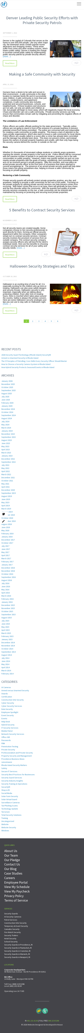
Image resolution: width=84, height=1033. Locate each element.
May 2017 (5, 552)
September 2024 (8, 415)
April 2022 (5, 471)
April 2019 (5, 505)
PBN (3, 743)
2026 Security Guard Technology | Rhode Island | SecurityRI (26, 355)
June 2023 (5, 443)
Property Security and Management (16, 756)
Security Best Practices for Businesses (18, 774)
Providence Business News (12, 759)
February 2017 (7, 561)
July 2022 (5, 465)
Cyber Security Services (11, 706)
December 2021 (8, 477)
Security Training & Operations (14, 784)
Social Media (6, 793)
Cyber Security (7, 703)
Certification (6, 696)
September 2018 (8, 521)
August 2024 (6, 418)
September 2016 (8, 577)
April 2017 (5, 555)
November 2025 (8, 384)
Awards (4, 693)
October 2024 (7, 412)
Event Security (7, 715)
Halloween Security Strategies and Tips (42, 266)
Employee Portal (16, 882)
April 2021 (5, 487)
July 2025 (5, 396)
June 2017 (5, 549)
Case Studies (13, 873)
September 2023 (8, 437)
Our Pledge (12, 860)
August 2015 (6, 617)
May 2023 (5, 446)
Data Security (7, 709)
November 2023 (8, 434)
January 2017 (7, 564)
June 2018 (5, 527)
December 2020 (8, 490)
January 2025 (7, 406)
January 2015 (7, 639)
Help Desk (5, 721)
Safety (4, 768)
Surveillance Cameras (10, 802)
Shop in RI (5, 790)
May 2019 (5, 502)
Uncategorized (7, 821)
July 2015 (5, 620)
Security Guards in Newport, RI (17, 957)
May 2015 (5, 627)
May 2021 (5, 483)
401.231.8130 (32, 1020)
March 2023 (6, 452)
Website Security (8, 827)
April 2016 (5, 592)
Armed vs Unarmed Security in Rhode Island (19, 358)
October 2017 (7, 543)
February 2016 (7, 599)
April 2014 (5, 667)
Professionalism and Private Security (17, 752)
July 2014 (5, 658)
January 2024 (7, 431)
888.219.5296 (53, 1020)
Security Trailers (11, 935)
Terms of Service (16, 900)
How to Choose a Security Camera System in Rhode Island (25, 364)
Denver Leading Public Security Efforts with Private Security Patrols (42, 20)
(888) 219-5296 (18, 984)
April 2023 (5, 449)
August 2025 (6, 393)
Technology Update (9, 808)
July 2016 (5, 583)
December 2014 (8, 642)
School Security (11, 941)
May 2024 (5, 424)
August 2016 (6, 580)
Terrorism (5, 812)
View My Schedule (17, 887)
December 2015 (8, 605)
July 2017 (5, 546)
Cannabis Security (11, 929)
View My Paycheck (17, 891)
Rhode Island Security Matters (14, 765)
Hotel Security (10, 938)
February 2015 (7, 636)
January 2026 (7, 381)
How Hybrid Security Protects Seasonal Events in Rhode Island (27, 367)
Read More (9, 63)
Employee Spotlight (9, 712)
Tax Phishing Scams (9, 805)
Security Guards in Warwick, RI (17, 954)
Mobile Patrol (7, 731)
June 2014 (5, 661)
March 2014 (6, 670)
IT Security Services (9, 728)
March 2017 (6, 558)
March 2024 (6, 427)
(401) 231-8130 (16, 986)
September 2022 (8, 462)
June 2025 (5, 399)
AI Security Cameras (12, 916)
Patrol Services (10, 920)
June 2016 (5, 586)
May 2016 (5, 589)
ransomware (6, 762)
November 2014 (8, 645)
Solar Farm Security (9, 796)
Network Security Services (12, 734)
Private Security (8, 749)
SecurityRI (5, 787)
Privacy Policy (14, 896)
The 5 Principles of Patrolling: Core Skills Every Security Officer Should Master (34, 361)
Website (5, 824)
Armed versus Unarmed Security (15, 690)
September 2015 (8, 614)
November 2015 (8, 608)
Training (4, 818)
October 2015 (7, 611)
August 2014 (6, 655)
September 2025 (8, 390)
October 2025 (7, 387)
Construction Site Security (12, 700)
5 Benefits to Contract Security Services (42, 210)
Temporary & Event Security (16, 926)
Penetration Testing (9, 746)
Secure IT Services (9, 771)
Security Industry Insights (12, 780)
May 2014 (5, 664)
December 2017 (8, 540)
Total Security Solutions (11, 815)
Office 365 (5, 737)
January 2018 (7, 536)
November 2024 (8, 409)
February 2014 (7, 673)
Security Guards (11, 913)
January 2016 (7, 602)
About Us (10, 851)
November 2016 (8, 571)
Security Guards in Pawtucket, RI (18, 948)
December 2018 (8, 515)
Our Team (11, 855)
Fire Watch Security (12, 932)
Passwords (6, 740)
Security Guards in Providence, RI (18, 944)
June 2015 (5, 624)
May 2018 (5, 530)
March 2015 (6, 633)
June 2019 (5, 499)
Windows (5, 830)
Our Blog (10, 869)
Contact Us (12, 864)
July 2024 (5, 421)
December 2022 (8, 459)
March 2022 (6, 474)
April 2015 (5, 630)
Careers (9, 878)
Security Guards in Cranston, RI (17, 951)
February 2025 (7, 403)
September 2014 (8, 652)
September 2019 (8, 493)
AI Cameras (6, 687)
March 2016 (6, 596)
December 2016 (8, 568)
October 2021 (7, 480)
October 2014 (7, 648)
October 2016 (7, 574)
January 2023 (7, 455)
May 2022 (5, 468)
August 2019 (6, 496)
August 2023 (6, 440)
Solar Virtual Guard (9, 799)
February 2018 (7, 533)
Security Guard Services (11, 777)
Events (4, 718)
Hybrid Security (7, 724)
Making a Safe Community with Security (42, 74)
